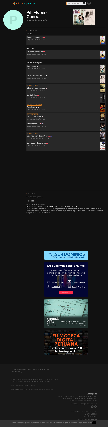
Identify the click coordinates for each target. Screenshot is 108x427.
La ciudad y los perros (36, 143)
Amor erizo (31, 66)
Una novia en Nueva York (37, 136)
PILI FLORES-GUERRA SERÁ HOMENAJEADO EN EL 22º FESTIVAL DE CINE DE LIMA (52, 206)
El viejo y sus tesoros (36, 88)
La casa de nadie (34, 117)
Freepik (26, 385)
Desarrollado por (87, 419)
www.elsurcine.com (90, 416)
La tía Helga (32, 95)
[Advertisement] (66, 170)
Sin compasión (33, 124)
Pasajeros (31, 107)
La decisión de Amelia (36, 76)
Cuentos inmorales (35, 37)
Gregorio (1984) (16, 372)
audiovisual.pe (37, 379)
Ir (84, 3)
